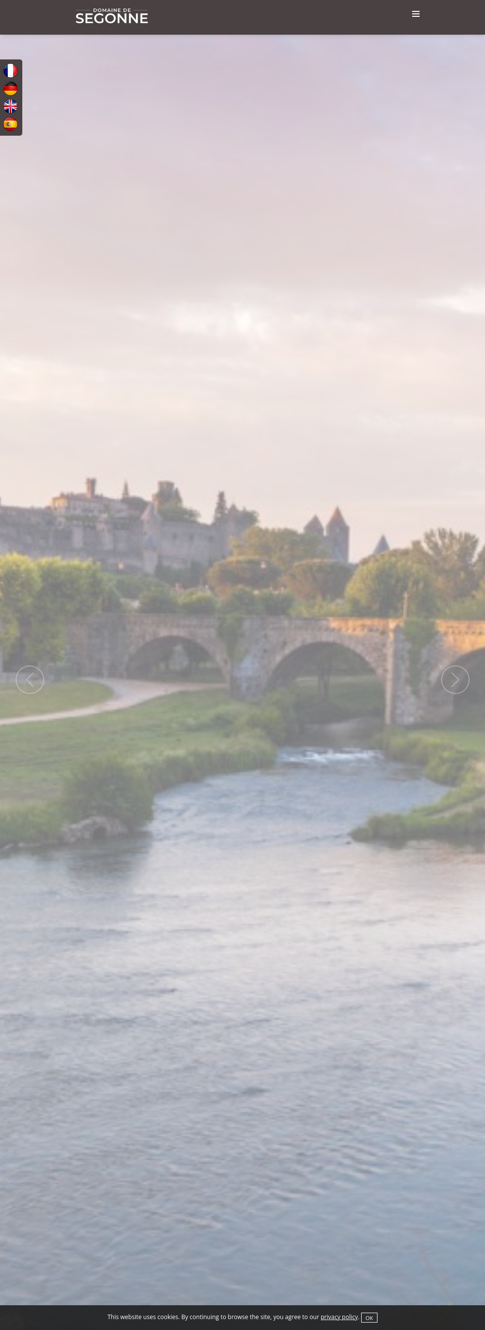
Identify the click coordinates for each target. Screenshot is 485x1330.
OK (369, 1318)
